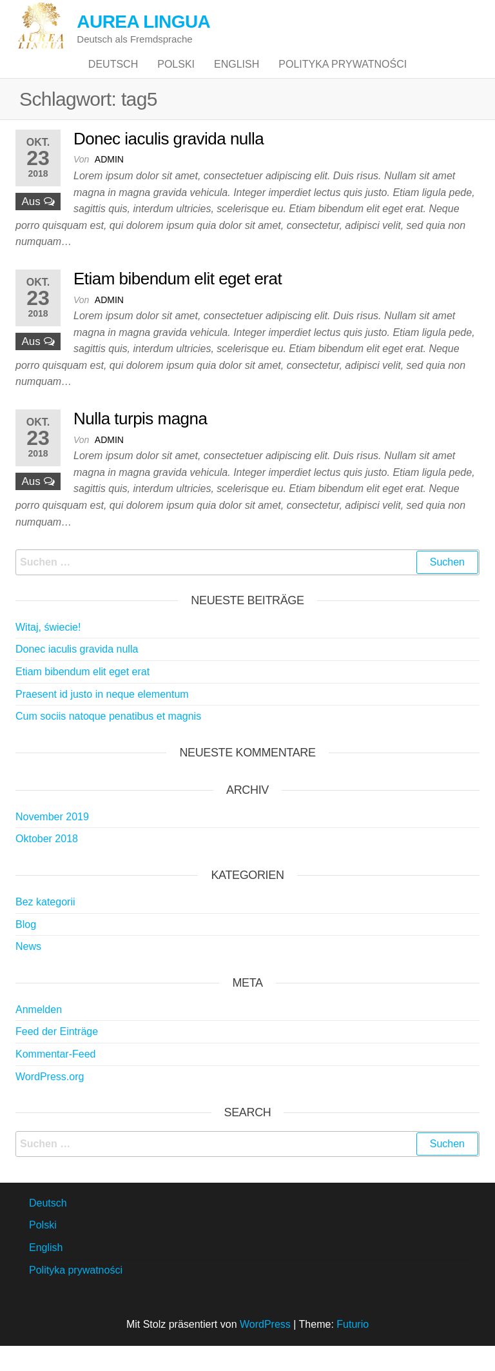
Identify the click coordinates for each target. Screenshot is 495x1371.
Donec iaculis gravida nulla (168, 163)
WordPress (265, 1349)
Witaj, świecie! (48, 652)
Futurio (352, 1349)
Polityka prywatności (342, 77)
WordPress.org (49, 1101)
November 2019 (52, 841)
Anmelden (38, 1034)
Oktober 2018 (46, 864)
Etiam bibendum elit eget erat (177, 303)
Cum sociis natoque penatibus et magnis (108, 741)
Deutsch (113, 77)
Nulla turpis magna (140, 443)
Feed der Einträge (56, 1057)
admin (109, 185)
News (28, 971)
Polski (176, 77)
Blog (25, 949)
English (236, 77)
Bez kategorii (45, 927)
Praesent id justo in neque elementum (102, 719)
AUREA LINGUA (143, 22)
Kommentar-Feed (55, 1079)
